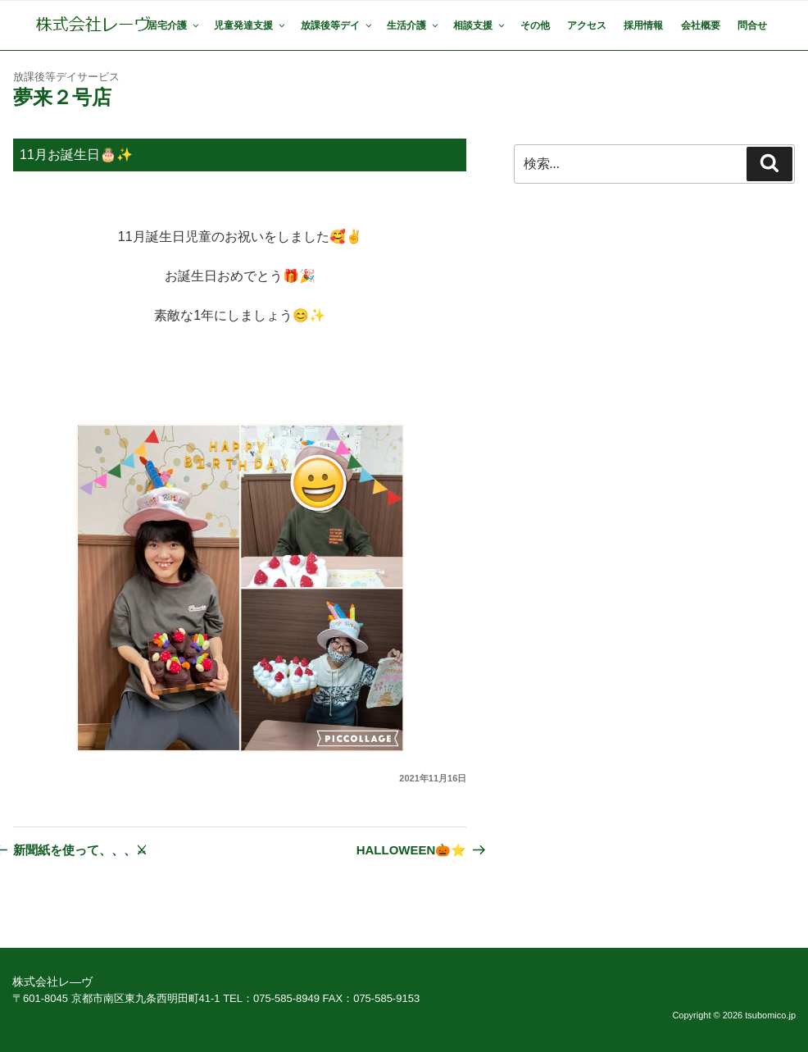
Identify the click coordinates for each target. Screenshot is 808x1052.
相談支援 (479, 25)
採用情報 (643, 25)
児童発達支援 (250, 25)
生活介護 (413, 25)
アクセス (586, 25)
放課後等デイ (337, 25)
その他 (535, 25)
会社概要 (700, 25)
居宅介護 (174, 25)
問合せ (752, 25)
